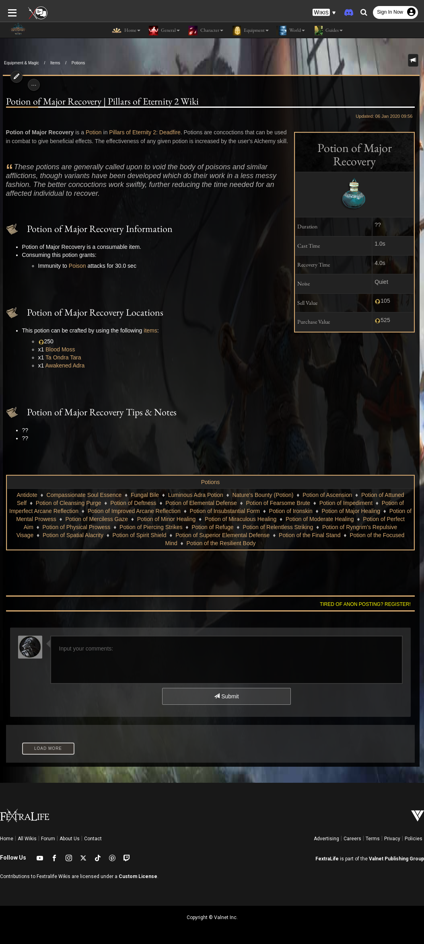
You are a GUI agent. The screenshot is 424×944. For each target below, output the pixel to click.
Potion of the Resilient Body (221, 543)
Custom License (138, 876)
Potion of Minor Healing (166, 519)
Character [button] (205, 30)
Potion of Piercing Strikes (150, 527)
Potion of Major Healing (350, 511)
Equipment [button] (250, 30)
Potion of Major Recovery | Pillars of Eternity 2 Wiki (99, 101)
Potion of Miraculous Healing (240, 519)
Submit (226, 696)
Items (55, 63)
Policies (413, 838)
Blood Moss (57, 349)
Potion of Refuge (212, 527)
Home (6, 838)
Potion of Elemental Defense (201, 503)
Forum (48, 838)
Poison (74, 266)
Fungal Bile (145, 495)
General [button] (164, 30)
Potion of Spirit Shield (140, 535)
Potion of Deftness (133, 503)
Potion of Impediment (346, 503)
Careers (352, 838)
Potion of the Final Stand (309, 535)
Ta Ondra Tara (60, 357)
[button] (324, 12)
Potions (78, 63)
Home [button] (126, 30)
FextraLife (327, 859)
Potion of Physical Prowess (77, 527)
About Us (70, 838)
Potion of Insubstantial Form (225, 511)
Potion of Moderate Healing (320, 519)
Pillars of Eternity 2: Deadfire (141, 132)
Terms (373, 838)
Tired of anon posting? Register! (368, 604)
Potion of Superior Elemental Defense (222, 535)
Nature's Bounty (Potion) (262, 495)
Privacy (392, 838)
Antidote (26, 495)
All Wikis (27, 838)
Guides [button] (328, 30)
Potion (91, 132)
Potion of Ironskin (291, 511)
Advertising (326, 838)
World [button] (291, 30)
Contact (93, 838)
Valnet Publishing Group (396, 859)
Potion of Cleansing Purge (68, 503)
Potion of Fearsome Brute (278, 503)
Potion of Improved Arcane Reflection (134, 511)
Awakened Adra (62, 365)
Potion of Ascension (327, 495)
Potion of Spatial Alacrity (73, 535)
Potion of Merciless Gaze (96, 519)
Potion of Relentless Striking (278, 527)
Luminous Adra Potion (195, 495)
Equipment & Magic (21, 63)
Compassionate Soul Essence (84, 495)
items (147, 330)
